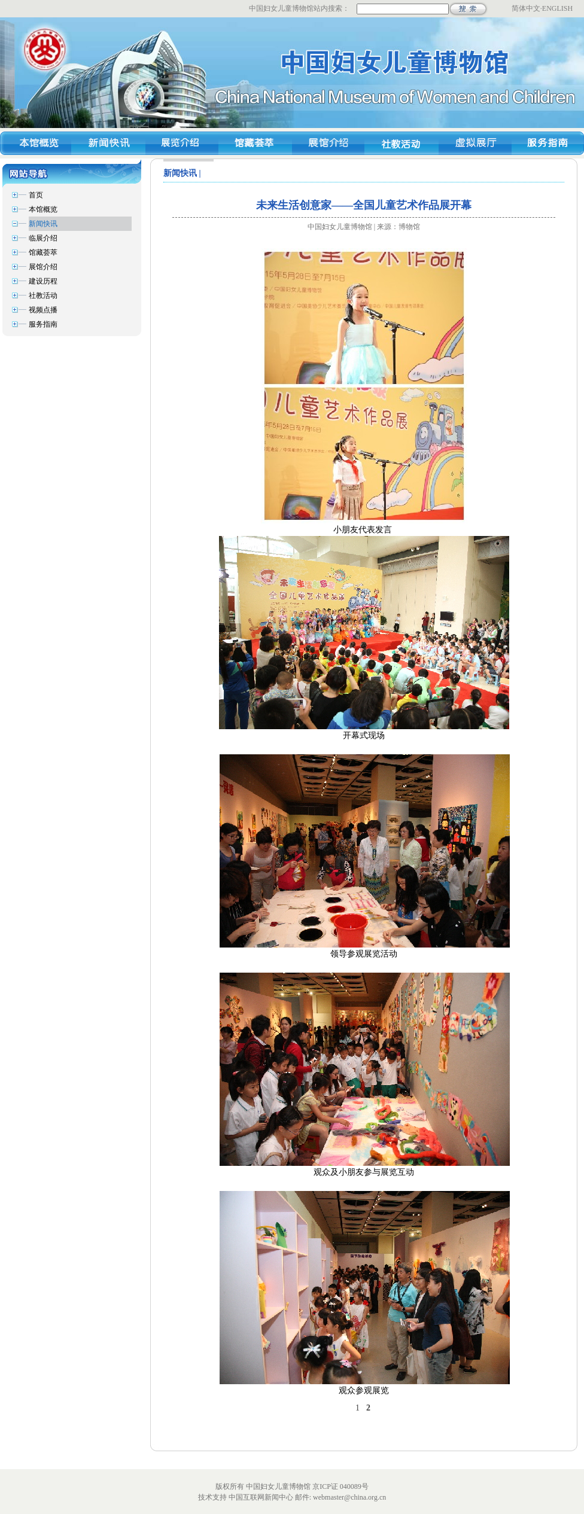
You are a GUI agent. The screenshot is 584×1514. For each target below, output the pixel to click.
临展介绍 (43, 238)
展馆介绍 (43, 267)
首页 (36, 195)
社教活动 (43, 295)
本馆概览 (43, 209)
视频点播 (43, 310)
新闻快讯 (43, 224)
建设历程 (43, 281)
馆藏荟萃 (43, 252)
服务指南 (43, 324)
